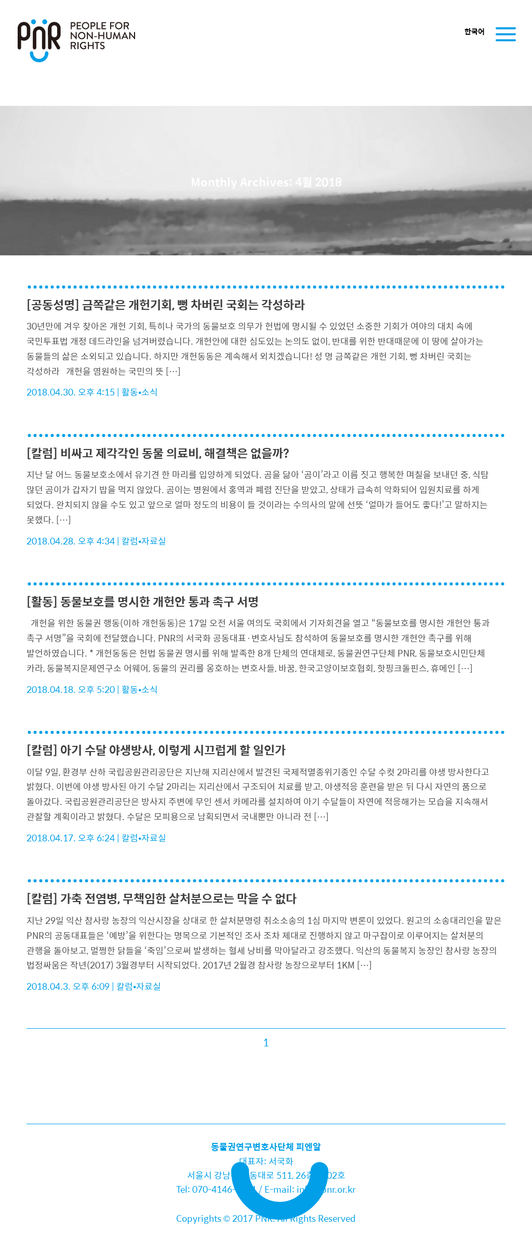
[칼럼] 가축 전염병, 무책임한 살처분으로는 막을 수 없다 (161, 898)
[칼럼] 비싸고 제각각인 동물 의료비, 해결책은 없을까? (157, 453)
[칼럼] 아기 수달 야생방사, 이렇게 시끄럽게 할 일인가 (156, 750)
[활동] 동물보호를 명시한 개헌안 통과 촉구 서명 (142, 601)
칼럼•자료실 (144, 541)
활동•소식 (140, 392)
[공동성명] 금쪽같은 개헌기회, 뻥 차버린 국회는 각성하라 (165, 304)
